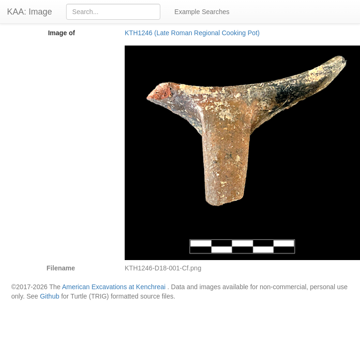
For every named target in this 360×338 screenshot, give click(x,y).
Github (49, 296)
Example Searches (202, 11)
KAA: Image (29, 11)
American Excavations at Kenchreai (113, 287)
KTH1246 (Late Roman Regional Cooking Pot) (192, 33)
